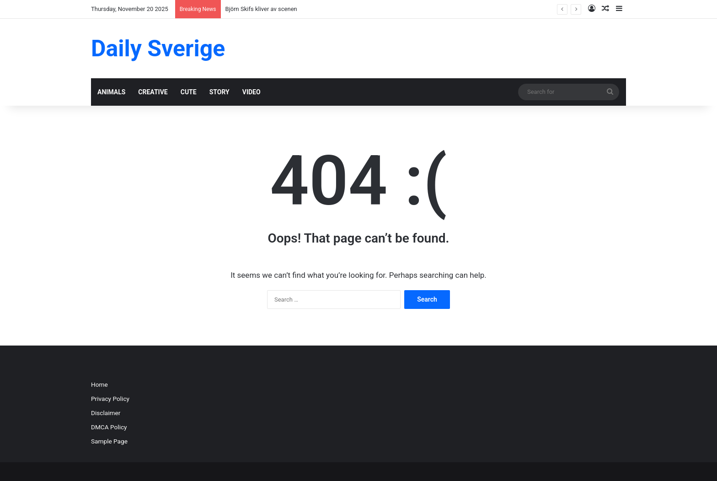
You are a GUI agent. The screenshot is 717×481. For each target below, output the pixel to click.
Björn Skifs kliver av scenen (261, 8)
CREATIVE (152, 92)
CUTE (189, 92)
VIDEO (251, 92)
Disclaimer (105, 412)
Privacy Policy (110, 398)
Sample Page (109, 441)
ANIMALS (111, 92)
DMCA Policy (109, 427)
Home (99, 384)
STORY (219, 92)
